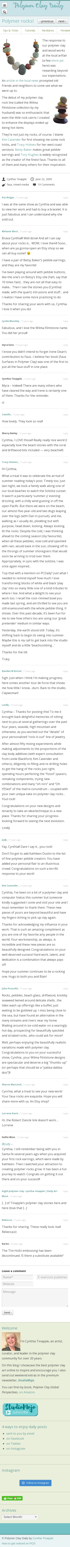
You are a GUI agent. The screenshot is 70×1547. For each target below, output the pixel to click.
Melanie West (10, 231)
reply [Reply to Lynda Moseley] (65, 321)
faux (9, 184)
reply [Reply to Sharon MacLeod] (65, 1084)
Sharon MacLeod (11, 1084)
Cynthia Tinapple (14, 179)
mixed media (21, 184)
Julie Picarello (10, 988)
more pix (57, 60)
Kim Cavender (11, 140)
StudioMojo (26, 1380)
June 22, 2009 (41, 179)
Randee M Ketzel (11, 671)
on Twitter (13, 1443)
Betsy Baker (23, 150)
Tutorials (30, 30)
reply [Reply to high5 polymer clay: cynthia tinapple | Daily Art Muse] (65, 1191)
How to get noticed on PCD (18, 1543)
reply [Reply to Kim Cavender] (65, 885)
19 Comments (44, 184)
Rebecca (7, 1220)
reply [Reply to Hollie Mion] (65, 1137)
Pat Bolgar (8, 197)
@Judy (6, 1144)
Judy (4, 839)
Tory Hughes (29, 155)
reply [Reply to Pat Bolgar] (65, 197)
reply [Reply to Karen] (65, 1243)
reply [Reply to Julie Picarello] (65, 988)
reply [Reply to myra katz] (65, 344)
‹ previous (47, 21)
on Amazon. (27, 1392)
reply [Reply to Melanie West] (65, 231)
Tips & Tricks (10, 30)
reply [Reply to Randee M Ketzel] (65, 671)
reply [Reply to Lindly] (65, 705)
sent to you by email (20, 1433)
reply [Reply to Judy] (65, 839)
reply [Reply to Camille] (65, 414)
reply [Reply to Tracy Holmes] (65, 462)
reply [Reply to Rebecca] (65, 1220)
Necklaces (48, 30)
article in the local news (22, 81)
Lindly (5, 705)
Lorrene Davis (10, 1113)
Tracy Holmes (26, 145)
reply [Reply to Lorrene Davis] (65, 1113)
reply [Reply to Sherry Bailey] (65, 433)
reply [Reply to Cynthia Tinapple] (65, 378)
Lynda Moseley (10, 321)
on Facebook (15, 1438)
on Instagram (15, 1449)
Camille (6, 414)
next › (62, 21)
